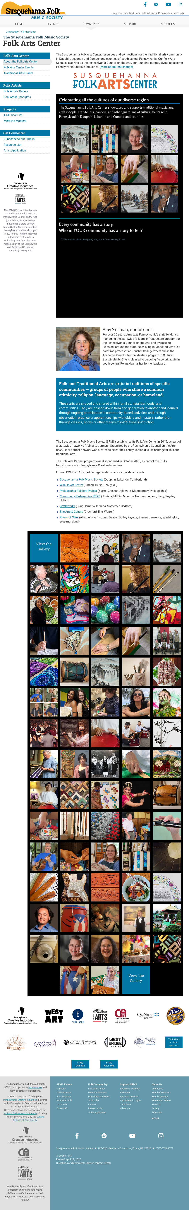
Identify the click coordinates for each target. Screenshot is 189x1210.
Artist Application (15, 150)
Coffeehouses (63, 1092)
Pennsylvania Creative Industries (20, 1099)
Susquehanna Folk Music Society (81, 479)
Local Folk (61, 1104)
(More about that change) (116, 67)
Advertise (125, 1108)
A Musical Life (13, 115)
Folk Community (97, 1084)
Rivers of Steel (69, 517)
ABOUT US (168, 24)
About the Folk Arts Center (20, 61)
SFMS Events (64, 1084)
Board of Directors (161, 1092)
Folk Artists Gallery (16, 91)
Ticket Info (62, 1108)
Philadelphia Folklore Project (78, 491)
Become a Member (130, 1088)
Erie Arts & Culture (71, 511)
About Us (157, 1084)
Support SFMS (128, 1084)
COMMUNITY (91, 24)
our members (35, 1087)
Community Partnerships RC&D (80, 496)
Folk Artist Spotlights (17, 97)
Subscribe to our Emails (19, 139)
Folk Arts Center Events (19, 67)
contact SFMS (102, 1163)
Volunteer (125, 1092)
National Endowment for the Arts (20, 1113)
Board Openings (160, 1096)
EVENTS (53, 24)
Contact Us (157, 1088)
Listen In (92, 1104)
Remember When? (161, 1100)
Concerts (61, 1088)
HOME (19, 24)
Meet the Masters (15, 121)
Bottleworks (67, 506)
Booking (156, 1104)
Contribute (125, 1104)
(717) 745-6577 (164, 1148)
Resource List (12, 144)
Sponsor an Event (129, 1096)
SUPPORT (130, 24)
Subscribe (93, 1100)
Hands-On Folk (64, 1100)
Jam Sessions (63, 1096)
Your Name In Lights (130, 1100)
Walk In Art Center (71, 485)
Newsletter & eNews (99, 1096)
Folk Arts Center (28, 32)
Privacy (155, 1108)
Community (12, 32)
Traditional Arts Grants (18, 73)
